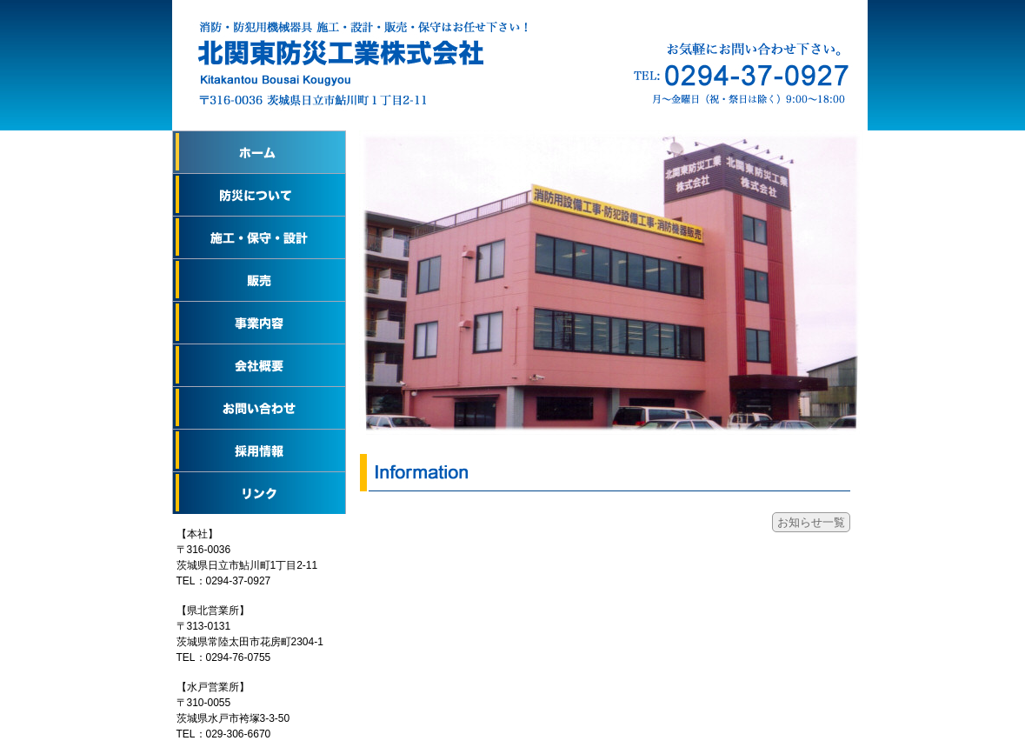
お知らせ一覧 (811, 522)
